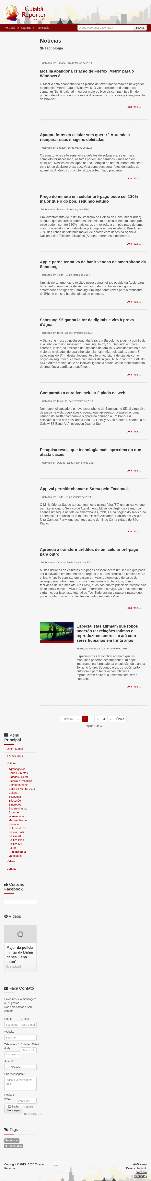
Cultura (12, 792)
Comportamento (18, 784)
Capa (10, 27)
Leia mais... (133, 106)
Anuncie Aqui (15, 756)
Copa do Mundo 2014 (21, 788)
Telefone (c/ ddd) (11, 1046)
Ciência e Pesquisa (20, 780)
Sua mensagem (14, 1074)
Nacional (13, 824)
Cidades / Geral (18, 777)
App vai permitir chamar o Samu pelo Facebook (84, 489)
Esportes (13, 812)
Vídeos (11, 861)
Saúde (12, 847)
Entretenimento (17, 808)
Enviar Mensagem (13, 1108)
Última (120, 719)
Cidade (25, 1044)
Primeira (68, 719)
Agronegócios (16, 769)
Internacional (16, 816)
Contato (11, 868)
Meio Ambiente (17, 820)
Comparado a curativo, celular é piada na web (82, 393)
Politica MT (15, 844)
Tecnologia (42, 27)
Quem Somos (15, 748)
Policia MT (14, 836)
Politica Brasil (16, 840)
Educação (14, 800)
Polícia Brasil (16, 832)
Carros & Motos (18, 773)
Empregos (14, 804)
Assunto (9, 1061)
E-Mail (25, 1018)
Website (9, 1031)
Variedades (15, 855)
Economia (14, 796)
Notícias (26, 27)
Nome (9, 1018)
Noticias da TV (17, 828)
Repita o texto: (9, 1096)
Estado (34, 1044)
